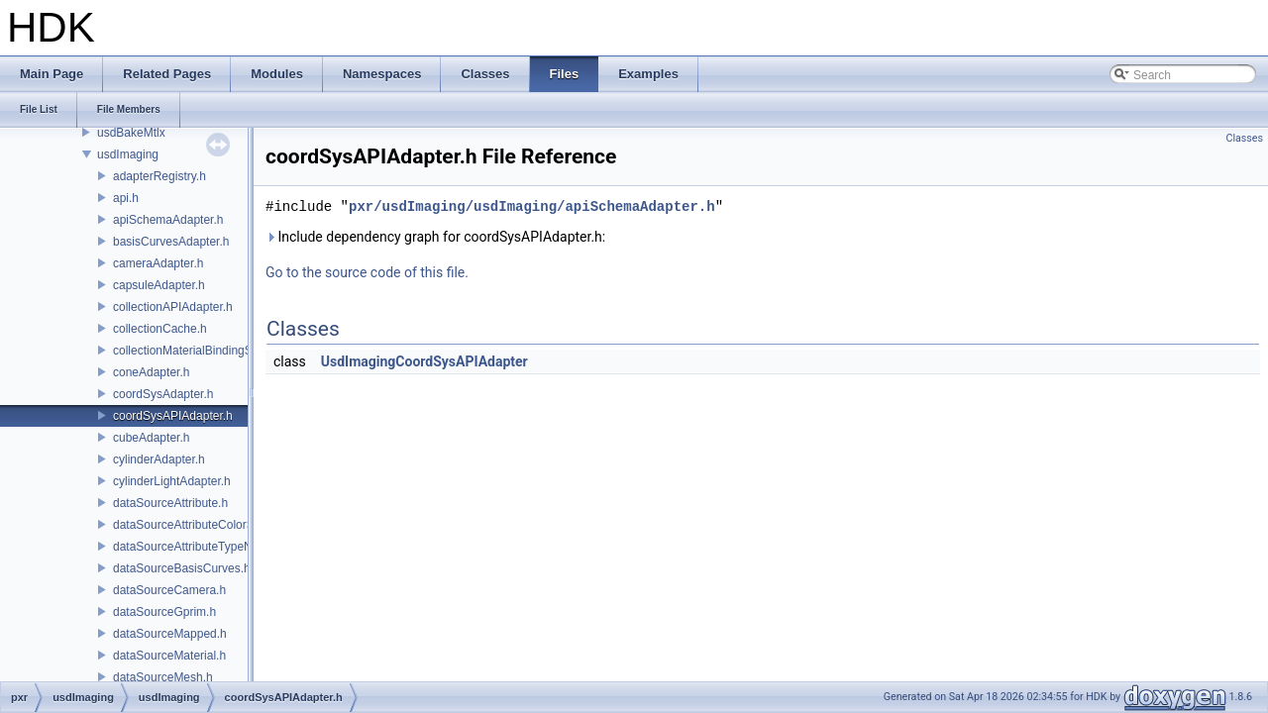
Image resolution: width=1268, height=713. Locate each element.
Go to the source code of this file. (367, 272)
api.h (126, 198)
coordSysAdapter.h (163, 394)
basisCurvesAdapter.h (171, 242)
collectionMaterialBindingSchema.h (205, 350)
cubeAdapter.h (151, 438)
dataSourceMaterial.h (169, 655)
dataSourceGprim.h (164, 612)
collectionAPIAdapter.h (173, 307)
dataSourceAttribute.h (170, 503)
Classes (1244, 138)
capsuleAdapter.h (159, 285)
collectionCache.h (160, 329)
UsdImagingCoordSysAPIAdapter (424, 361)
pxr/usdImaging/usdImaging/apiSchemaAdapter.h (532, 206)
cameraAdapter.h (158, 263)
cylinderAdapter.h (159, 459)
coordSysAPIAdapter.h (173, 416)
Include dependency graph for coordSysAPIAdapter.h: (435, 237)
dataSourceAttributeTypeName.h (199, 547)
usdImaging (127, 154)
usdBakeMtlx (131, 133)
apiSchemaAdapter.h (168, 220)
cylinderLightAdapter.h (172, 481)
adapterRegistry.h (159, 176)
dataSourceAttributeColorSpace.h (201, 525)
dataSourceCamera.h (169, 590)
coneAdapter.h (151, 372)
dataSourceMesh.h (163, 677)
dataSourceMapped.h (170, 634)
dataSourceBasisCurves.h (182, 568)
